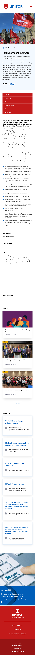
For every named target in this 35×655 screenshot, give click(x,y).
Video (4, 252)
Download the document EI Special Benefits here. (19, 471)
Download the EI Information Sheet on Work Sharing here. (17, 489)
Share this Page (7, 295)
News (7, 109)
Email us (5, 602)
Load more (17, 403)
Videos (7, 102)
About (7, 94)
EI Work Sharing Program (14, 484)
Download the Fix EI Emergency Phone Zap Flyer (18, 450)
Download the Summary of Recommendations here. (16, 538)
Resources (8, 112)
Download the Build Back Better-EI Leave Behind (19, 514)
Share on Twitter (10, 105)
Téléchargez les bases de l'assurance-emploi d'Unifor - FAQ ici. (19, 429)
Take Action (6, 233)
